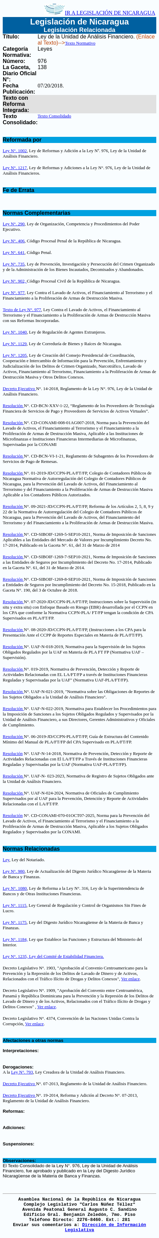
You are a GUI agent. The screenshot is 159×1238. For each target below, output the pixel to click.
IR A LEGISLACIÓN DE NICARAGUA (99, 13)
